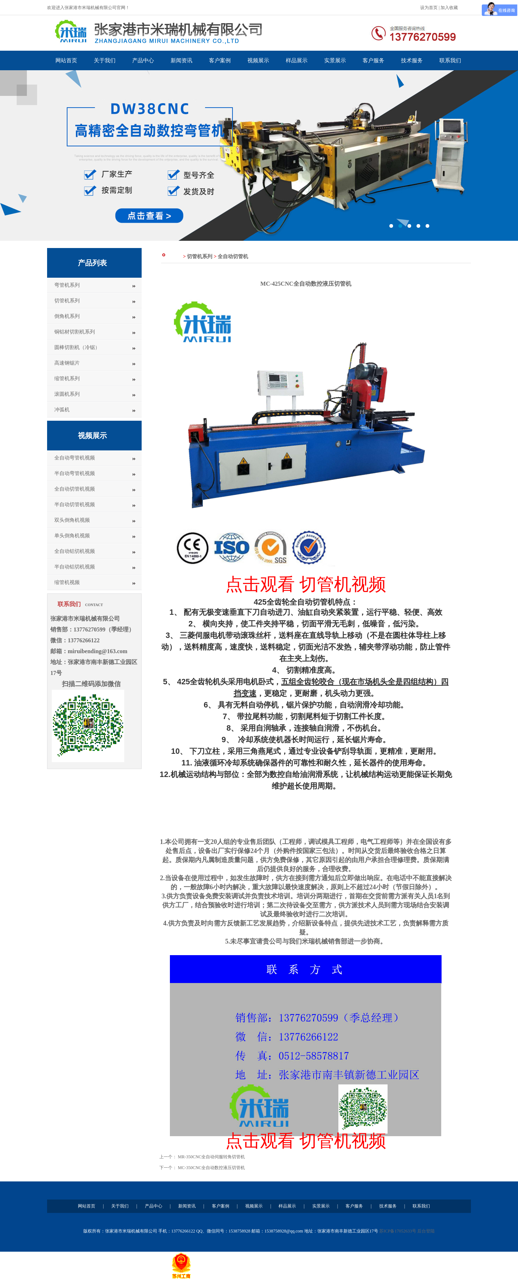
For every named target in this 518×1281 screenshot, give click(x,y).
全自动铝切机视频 (74, 551)
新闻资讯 (181, 60)
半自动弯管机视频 (74, 473)
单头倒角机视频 (72, 535)
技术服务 (412, 60)
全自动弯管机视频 (74, 458)
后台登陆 (426, 1231)
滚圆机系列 (67, 394)
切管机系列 (67, 300)
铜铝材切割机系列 (74, 332)
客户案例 (220, 60)
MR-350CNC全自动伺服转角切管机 (211, 1156)
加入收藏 (449, 7)
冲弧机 (62, 409)
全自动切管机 (233, 256)
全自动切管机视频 (74, 489)
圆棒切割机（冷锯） (77, 347)
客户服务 (373, 60)
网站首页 (66, 60)
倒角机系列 (67, 316)
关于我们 (105, 60)
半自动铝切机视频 (74, 567)
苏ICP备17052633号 (398, 1231)
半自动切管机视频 (74, 504)
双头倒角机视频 (72, 520)
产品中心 (143, 60)
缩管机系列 (67, 378)
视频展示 (258, 60)
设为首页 (429, 7)
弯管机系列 (67, 285)
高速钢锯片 (67, 363)
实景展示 (335, 60)
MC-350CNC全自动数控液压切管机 (211, 1167)
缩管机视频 (67, 582)
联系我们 (450, 60)
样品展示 (297, 60)
